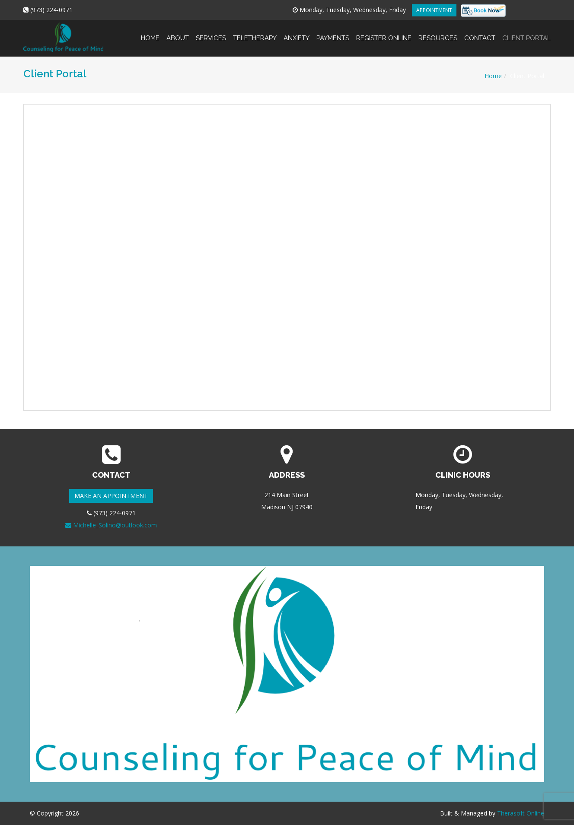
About (177, 31)
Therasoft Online (520, 813)
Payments (333, 31)
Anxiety (296, 31)
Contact (480, 31)
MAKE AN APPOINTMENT (111, 496)
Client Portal (525, 31)
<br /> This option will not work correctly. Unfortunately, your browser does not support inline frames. (287, 257)
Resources (438, 31)
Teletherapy (255, 31)
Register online (384, 31)
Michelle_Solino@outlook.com (111, 525)
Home (150, 31)
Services (211, 31)
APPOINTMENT (434, 10)
